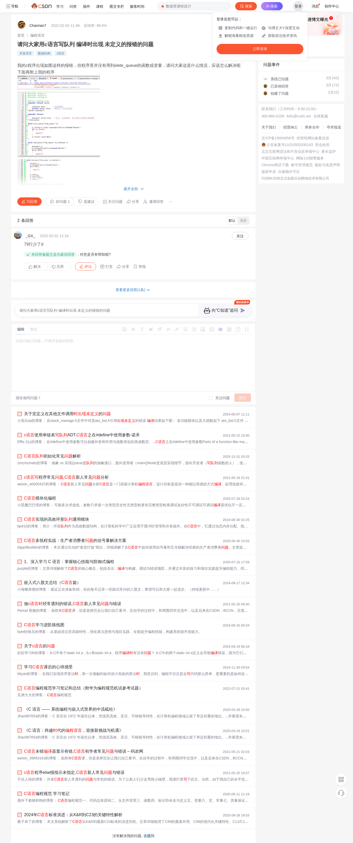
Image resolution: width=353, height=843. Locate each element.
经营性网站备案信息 (313, 138)
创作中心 (332, 6)
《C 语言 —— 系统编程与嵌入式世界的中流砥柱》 (70, 709)
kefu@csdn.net (299, 116)
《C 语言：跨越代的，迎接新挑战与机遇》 (73, 730)
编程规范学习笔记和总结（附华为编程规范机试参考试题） (83, 688)
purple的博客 (27, 568)
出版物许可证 (289, 172)
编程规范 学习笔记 (47, 793)
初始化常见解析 (52, 456)
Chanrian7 (37, 25)
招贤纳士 (290, 127)
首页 (21, 35)
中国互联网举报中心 (278, 158)
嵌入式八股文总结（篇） (52, 582)
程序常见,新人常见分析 (66, 477)
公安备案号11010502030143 (290, 145)
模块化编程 (40, 498)
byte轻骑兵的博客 (31, 632)
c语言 (60, 53)
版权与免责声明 (327, 165)
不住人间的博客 (30, 779)
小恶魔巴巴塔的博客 (33, 505)
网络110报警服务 (310, 158)
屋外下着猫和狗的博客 (35, 800)
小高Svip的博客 (29, 421)
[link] (21, 35)
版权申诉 (269, 172)
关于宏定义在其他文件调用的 (67, 414)
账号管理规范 (302, 165)
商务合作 (312, 127)
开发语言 (25, 53)
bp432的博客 (27, 526)
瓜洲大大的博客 (30, 695)
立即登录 (260, 49)
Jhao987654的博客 (32, 716)
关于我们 (269, 127)
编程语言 (37, 35)
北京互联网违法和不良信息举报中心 (290, 151)
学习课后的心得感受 (48, 667)
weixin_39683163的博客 (36, 758)
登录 (298, 6)
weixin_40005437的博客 (36, 484)
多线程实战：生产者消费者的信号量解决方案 (75, 540)
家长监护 (328, 151)
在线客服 (320, 116)
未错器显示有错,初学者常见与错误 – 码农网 (83, 751)
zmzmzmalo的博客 (32, 463)
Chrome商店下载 (275, 165)
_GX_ (30, 236)
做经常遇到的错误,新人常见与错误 (72, 603)
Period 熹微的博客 (32, 610)
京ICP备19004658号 (278, 138)
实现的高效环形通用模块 (56, 519)
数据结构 (44, 53)
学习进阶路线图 (44, 625)
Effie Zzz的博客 (29, 442)
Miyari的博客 (27, 674)
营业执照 (322, 145)
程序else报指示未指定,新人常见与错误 (74, 772)
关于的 (39, 646)
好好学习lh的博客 (31, 653)
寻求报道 (334, 127)
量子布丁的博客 (30, 822)
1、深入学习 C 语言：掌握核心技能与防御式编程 (69, 561)
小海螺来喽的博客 (31, 589)
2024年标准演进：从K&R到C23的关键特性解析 (73, 815)
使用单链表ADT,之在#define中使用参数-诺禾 (82, 435)
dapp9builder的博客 (33, 547)
